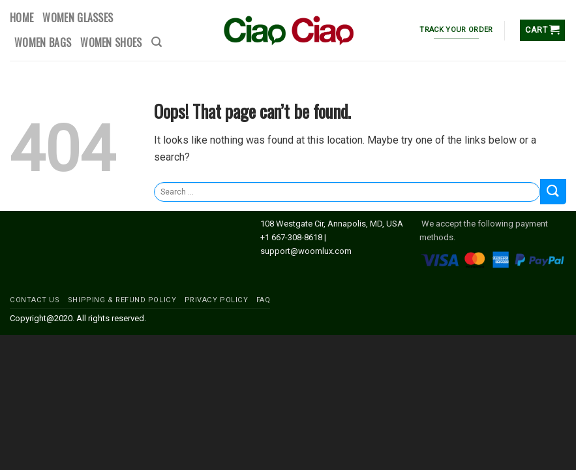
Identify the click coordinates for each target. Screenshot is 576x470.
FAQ (263, 300)
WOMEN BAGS (42, 42)
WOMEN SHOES (111, 42)
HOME (21, 17)
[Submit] (553, 191)
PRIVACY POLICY (217, 300)
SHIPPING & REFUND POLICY (122, 300)
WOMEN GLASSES (77, 17)
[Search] (156, 42)
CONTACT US (35, 300)
